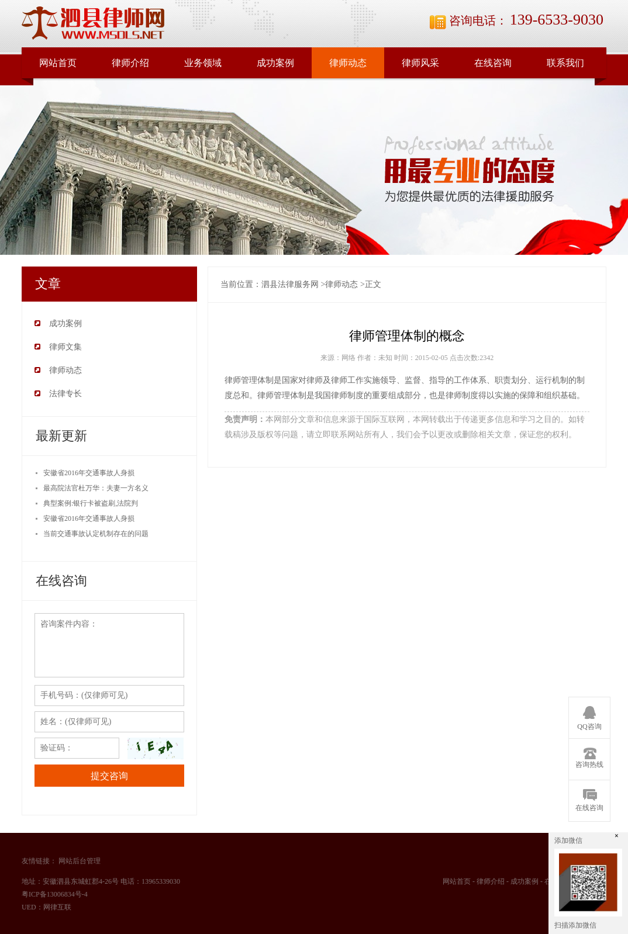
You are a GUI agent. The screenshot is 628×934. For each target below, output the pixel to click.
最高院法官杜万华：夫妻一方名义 (96, 488)
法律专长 (65, 393)
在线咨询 (493, 63)
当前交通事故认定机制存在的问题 (96, 534)
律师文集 (65, 347)
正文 (373, 284)
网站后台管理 (79, 861)
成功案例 (275, 63)
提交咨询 (109, 776)
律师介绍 (130, 63)
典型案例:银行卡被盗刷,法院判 (90, 503)
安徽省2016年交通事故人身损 (88, 473)
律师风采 (420, 63)
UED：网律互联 (46, 907)
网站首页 (58, 63)
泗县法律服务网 (290, 284)
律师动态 (348, 63)
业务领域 (203, 63)
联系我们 (565, 63)
